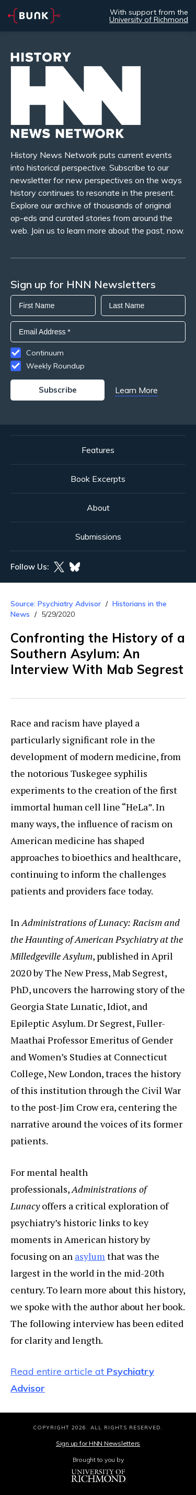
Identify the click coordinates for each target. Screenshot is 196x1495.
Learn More (136, 390)
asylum (90, 1256)
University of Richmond (148, 19)
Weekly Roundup (55, 366)
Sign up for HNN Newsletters (98, 1443)
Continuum (45, 352)
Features (98, 450)
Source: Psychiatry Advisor (55, 603)
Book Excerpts (98, 478)
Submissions (98, 536)
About (98, 507)
